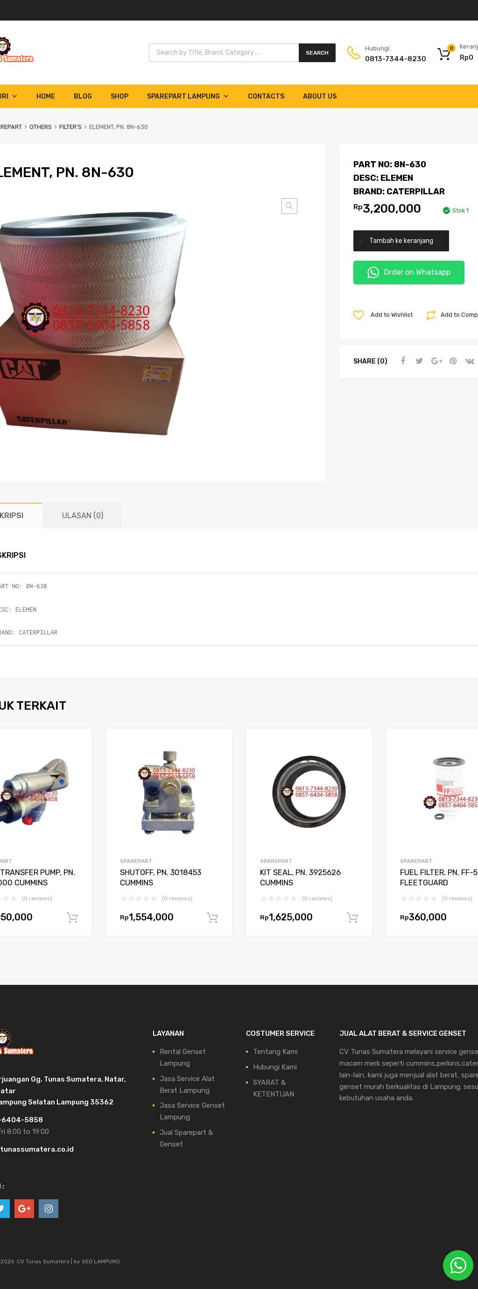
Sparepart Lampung (188, 96)
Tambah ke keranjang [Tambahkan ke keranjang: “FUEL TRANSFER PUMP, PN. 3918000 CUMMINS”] (72, 918)
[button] (289, 206)
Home (45, 96)
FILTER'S (70, 126)
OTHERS (40, 126)
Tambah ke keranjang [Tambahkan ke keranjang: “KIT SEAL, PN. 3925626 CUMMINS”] (352, 918)
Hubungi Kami (275, 1067)
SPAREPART (136, 861)
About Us (320, 96)
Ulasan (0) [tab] (82, 515)
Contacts (266, 96)
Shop (119, 96)
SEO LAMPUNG (101, 1261)
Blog (83, 96)
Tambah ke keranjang (401, 240)
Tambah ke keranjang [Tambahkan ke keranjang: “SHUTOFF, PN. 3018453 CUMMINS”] (212, 918)
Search (317, 53)
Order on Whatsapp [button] (408, 272)
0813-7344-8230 (388, 59)
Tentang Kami (275, 1051)
